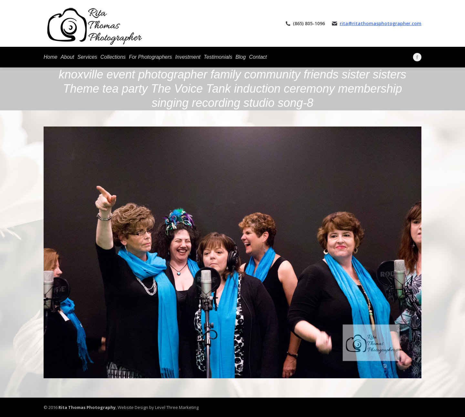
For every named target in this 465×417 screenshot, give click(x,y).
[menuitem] (50, 57)
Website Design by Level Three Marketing (158, 407)
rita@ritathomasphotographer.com (380, 23)
